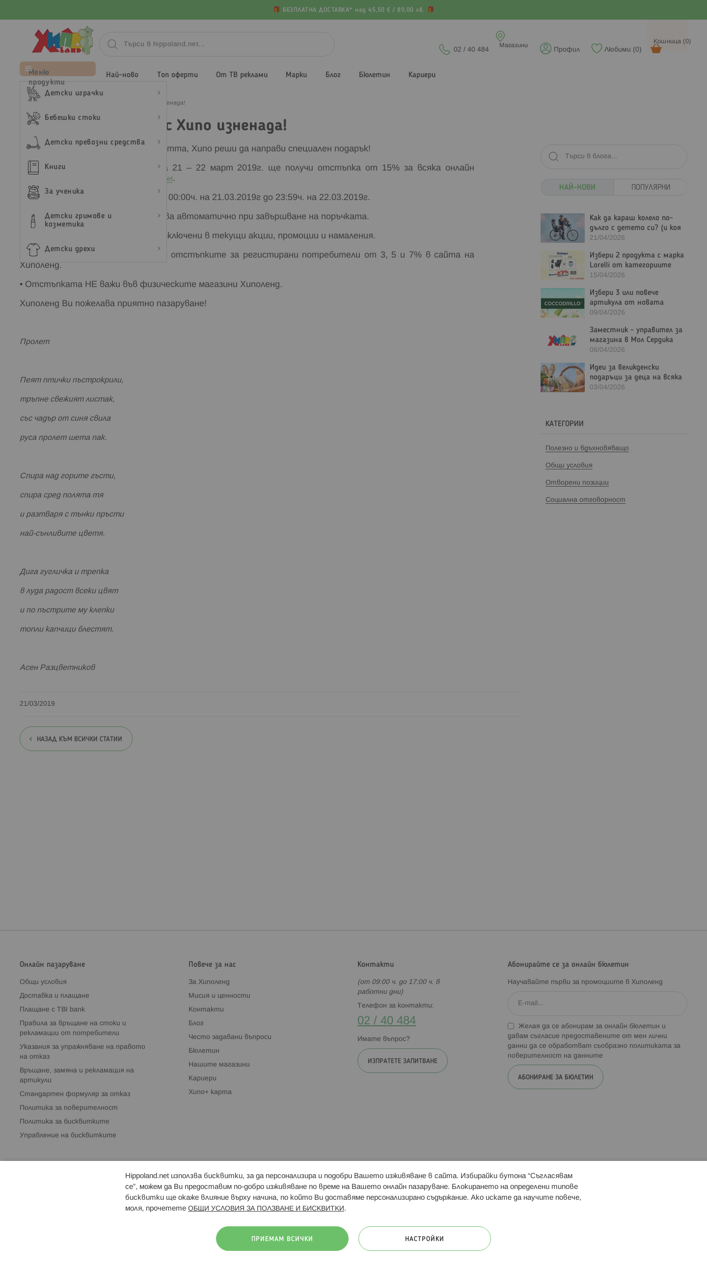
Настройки (424, 1239)
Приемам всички (282, 1239)
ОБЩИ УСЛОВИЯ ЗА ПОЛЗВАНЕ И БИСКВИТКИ (266, 1209)
